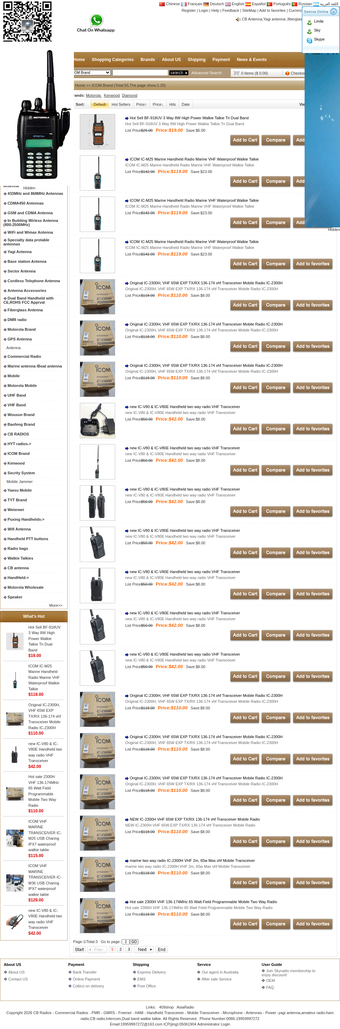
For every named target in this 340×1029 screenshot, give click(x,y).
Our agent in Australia (220, 972)
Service (204, 964)
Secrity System (21, 473)
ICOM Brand (19, 453)
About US (171, 59)
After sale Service (216, 979)
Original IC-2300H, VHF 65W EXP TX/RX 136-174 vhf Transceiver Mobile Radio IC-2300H (44, 716)
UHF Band (17, 395)
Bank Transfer (84, 972)
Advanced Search (207, 73)
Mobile (14, 376)
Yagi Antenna (20, 252)
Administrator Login (213, 1024)
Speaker (15, 597)
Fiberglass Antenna (25, 310)
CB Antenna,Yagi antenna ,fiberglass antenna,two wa (287, 19)
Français (191, 4)
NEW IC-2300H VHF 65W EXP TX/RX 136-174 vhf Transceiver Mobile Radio (192, 819)
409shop (166, 1007)
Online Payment (86, 979)
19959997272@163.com (141, 1024)
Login (203, 10)
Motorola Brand (22, 329)
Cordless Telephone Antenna (34, 281)
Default (100, 104)
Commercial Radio (24, 356)
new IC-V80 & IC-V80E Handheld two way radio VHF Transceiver (182, 407)
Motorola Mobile (22, 385)
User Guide (272, 964)
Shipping (196, 59)
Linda (318, 21)
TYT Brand (17, 500)
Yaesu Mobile (20, 490)
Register (188, 10)
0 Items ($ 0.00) (254, 73)
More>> (55, 605)
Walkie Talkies (20, 558)
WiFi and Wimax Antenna (30, 232)
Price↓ (158, 104)
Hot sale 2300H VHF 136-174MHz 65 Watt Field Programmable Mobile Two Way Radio (201, 902)
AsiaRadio (185, 1007)
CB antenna (18, 568)
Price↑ (141, 104)
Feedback (230, 10)
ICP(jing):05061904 (179, 1024)
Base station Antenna (27, 261)
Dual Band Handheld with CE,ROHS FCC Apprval (28, 300)
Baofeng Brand (21, 424)
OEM (270, 980)
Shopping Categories (113, 59)
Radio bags (18, 548)
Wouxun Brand (21, 415)
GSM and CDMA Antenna (30, 213)
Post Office (146, 986)
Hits (172, 104)
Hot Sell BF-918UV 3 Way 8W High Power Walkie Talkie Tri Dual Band (44, 638)
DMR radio (17, 320)
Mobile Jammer (20, 481)
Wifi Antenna (19, 529)
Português (279, 4)
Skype (319, 39)
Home (79, 59)
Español (255, 4)
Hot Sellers (121, 104)
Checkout (299, 73)
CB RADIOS (18, 434)
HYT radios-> (19, 444)
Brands (148, 59)
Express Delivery (151, 972)
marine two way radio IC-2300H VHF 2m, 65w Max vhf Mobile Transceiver (190, 860)
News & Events (252, 59)
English (235, 4)
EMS (141, 979)
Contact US (18, 979)
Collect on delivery (88, 986)
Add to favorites (272, 10)
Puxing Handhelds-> (26, 519)
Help (215, 10)
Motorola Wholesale (26, 587)
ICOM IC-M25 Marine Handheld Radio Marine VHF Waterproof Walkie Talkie (44, 677)
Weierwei (16, 510)
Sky (317, 30)
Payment (221, 59)
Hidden (29, 188)
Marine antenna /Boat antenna (35, 366)
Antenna (13, 348)
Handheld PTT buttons (28, 539)
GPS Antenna (20, 339)
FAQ (270, 987)
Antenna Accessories (27, 290)
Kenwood (16, 463)
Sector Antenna (22, 271)
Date (186, 104)
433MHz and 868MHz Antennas (35, 193)
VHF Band (17, 405)
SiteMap (249, 10)
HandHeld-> (18, 578)
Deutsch (213, 4)
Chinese (170, 4)
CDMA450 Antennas (26, 203)
